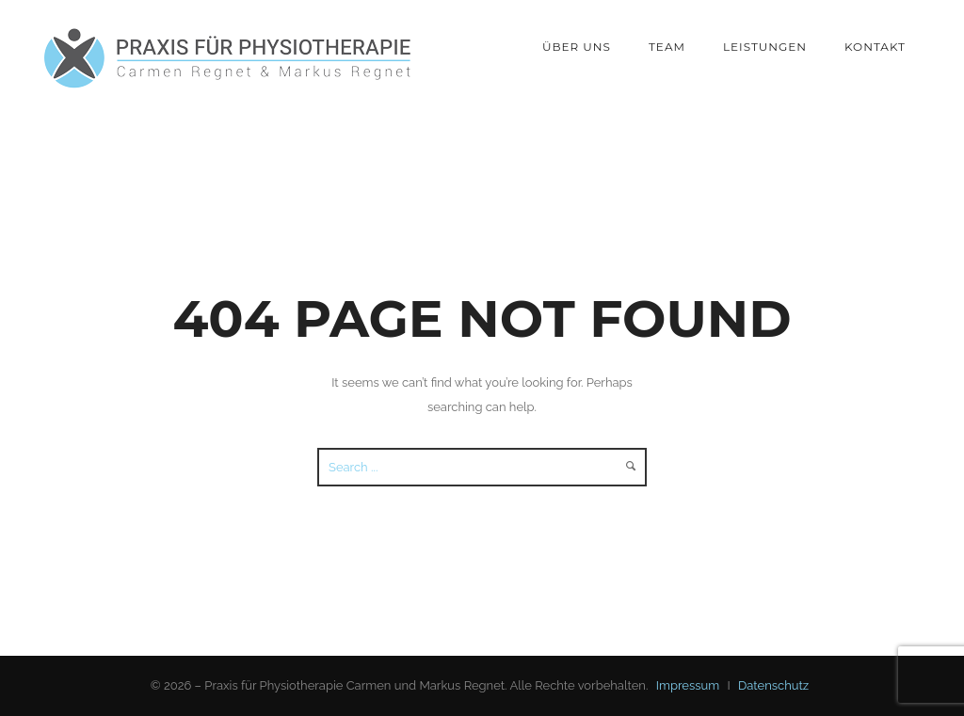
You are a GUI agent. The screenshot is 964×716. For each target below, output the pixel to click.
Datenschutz (773, 685)
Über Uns (576, 47)
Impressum (687, 685)
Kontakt (875, 47)
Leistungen (765, 47)
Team (667, 47)
